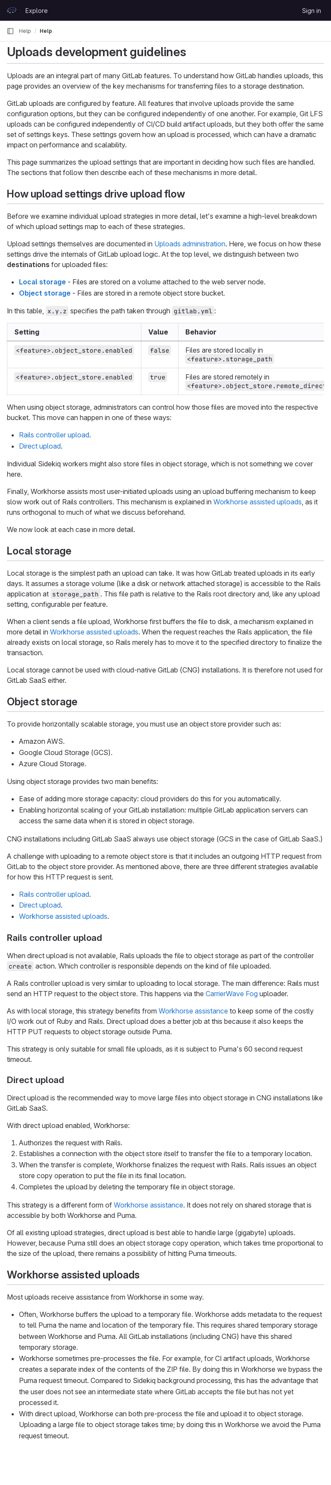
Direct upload (40, 446)
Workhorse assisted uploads (257, 501)
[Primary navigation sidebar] (10, 31)
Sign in (311, 10)
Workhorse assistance (193, 1011)
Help (25, 31)
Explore (36, 10)
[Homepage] (12, 10)
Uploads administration (189, 243)
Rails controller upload (54, 434)
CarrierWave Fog (232, 993)
